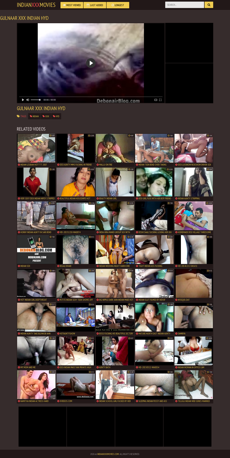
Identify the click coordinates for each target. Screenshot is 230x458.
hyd (56, 116)
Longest (118, 5)
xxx (46, 116)
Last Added (95, 5)
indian (34, 116)
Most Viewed (72, 5)
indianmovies (36, 5)
